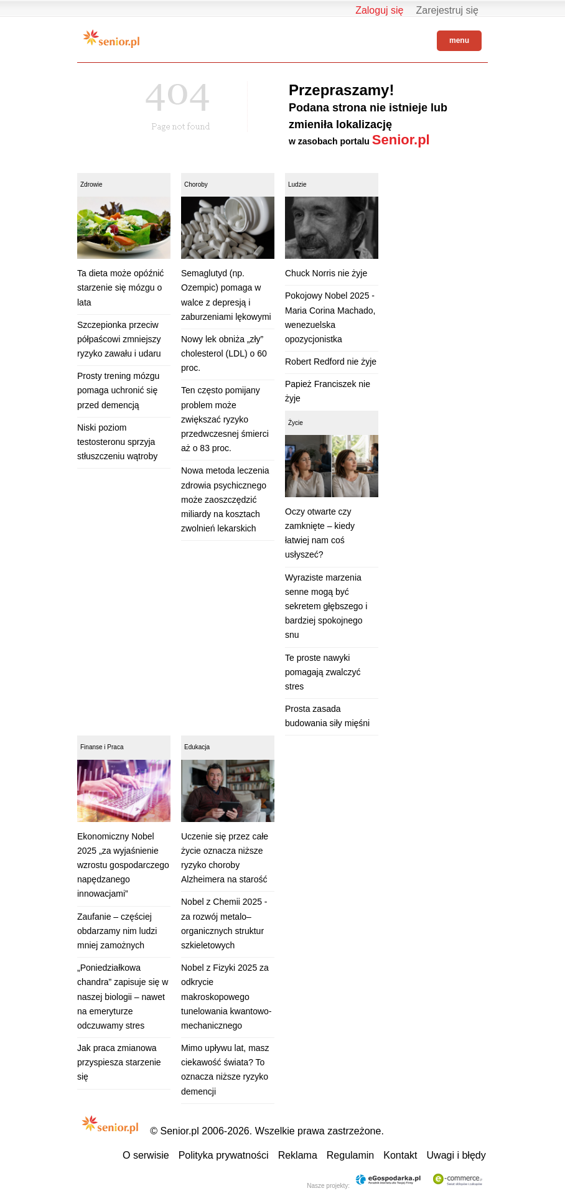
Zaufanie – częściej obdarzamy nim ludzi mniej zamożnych (117, 931)
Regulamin (350, 1155)
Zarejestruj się (447, 10)
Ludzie (297, 184)
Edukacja (197, 747)
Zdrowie (91, 184)
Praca (115, 747)
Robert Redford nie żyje (330, 362)
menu (459, 40)
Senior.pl (401, 139)
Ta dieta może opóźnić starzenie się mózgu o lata (120, 287)
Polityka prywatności (224, 1155)
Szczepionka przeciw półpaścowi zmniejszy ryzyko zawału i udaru (119, 339)
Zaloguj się (379, 10)
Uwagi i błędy (456, 1155)
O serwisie (146, 1155)
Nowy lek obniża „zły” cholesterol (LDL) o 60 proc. (224, 353)
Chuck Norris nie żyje (326, 273)
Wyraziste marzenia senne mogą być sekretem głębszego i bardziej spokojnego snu (326, 606)
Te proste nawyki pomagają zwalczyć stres (322, 672)
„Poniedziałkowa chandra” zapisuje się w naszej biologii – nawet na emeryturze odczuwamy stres (122, 996)
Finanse (91, 747)
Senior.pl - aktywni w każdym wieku (111, 38)
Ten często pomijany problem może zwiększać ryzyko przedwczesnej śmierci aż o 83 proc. (225, 419)
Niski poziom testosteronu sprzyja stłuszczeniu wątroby (117, 442)
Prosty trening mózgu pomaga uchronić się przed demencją (118, 390)
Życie (295, 422)
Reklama (297, 1155)
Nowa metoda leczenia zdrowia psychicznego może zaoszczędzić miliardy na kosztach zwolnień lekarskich (225, 499)
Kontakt (400, 1155)
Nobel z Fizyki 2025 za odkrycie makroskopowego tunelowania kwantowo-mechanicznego (226, 996)
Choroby (196, 184)
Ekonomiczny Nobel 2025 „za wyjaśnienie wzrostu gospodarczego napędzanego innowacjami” (123, 865)
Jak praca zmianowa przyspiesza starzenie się (119, 1062)
